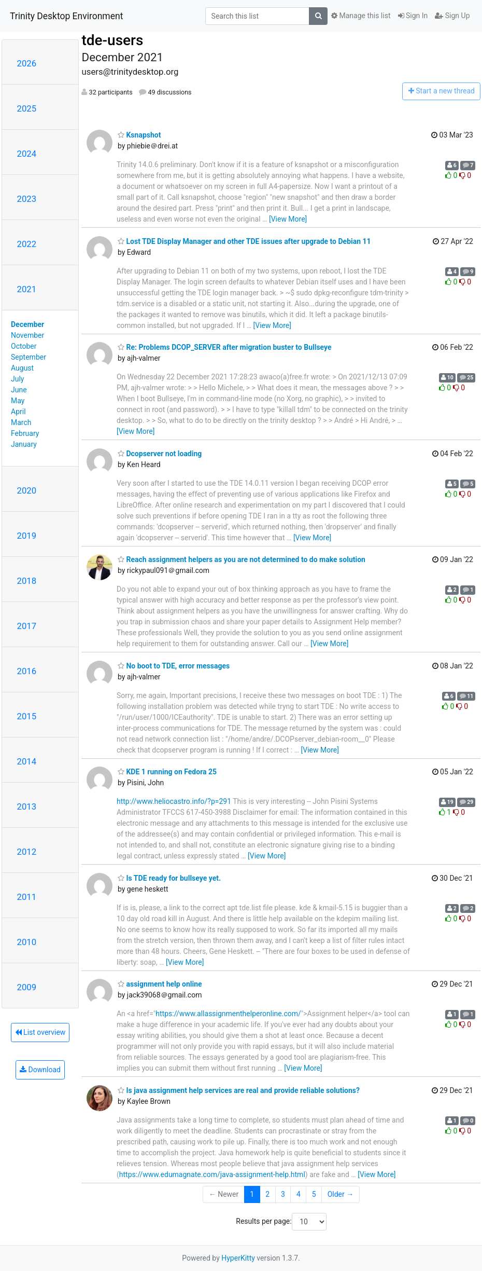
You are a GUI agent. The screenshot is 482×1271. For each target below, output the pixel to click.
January (24, 444)
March (21, 422)
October (23, 346)
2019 (27, 535)
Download (40, 1069)
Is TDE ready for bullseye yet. (169, 878)
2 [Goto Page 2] (267, 1194)
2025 (27, 108)
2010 (27, 942)
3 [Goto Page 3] (283, 1194)
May (17, 401)
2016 (27, 671)
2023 (27, 199)
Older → (341, 1194)
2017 (27, 626)
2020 (27, 490)
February (25, 433)
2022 (27, 244)
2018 (27, 581)
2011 (27, 897)
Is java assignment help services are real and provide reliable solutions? (239, 1090)
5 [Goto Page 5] (314, 1194)
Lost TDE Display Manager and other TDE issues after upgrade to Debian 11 (244, 241)
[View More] (288, 219)
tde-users (112, 40)
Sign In (413, 15)
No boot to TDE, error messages (174, 666)
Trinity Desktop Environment (66, 16)
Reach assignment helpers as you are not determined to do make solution (241, 559)
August (22, 368)
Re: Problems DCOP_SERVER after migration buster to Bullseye (225, 347)
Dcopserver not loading (160, 453)
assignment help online (160, 984)
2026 (27, 63)
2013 (27, 806)
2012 (27, 851)
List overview (40, 1032)
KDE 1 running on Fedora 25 (167, 772)
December (27, 324)
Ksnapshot (139, 135)
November (27, 335)
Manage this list (360, 15)
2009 (27, 987)
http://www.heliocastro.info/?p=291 (174, 801)
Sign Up (452, 15)
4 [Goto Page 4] (298, 1194)
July (17, 379)
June (19, 390)
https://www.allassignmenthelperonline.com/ (228, 1013)
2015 (27, 716)
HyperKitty (238, 1258)
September (28, 357)
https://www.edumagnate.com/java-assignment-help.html (212, 1174)
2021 (27, 289)
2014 (27, 761)
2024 (27, 153)
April (18, 411)
